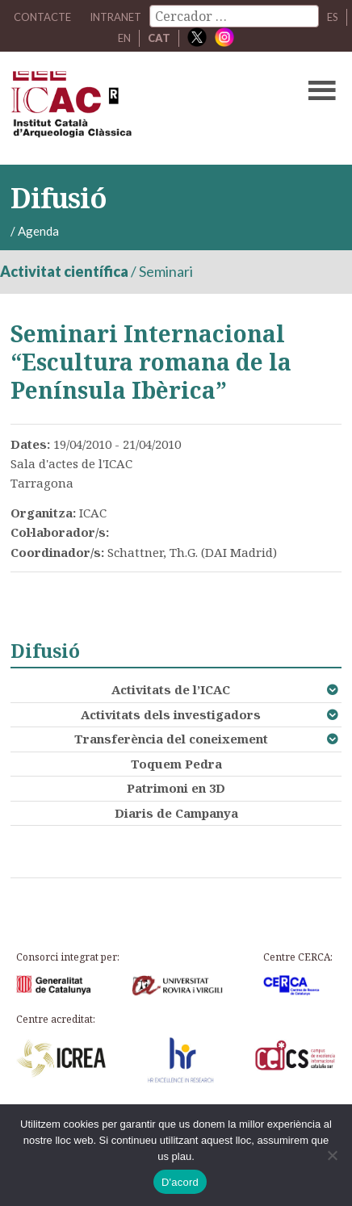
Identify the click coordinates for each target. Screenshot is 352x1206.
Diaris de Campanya (176, 813)
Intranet (115, 16)
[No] (332, 1155)
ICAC (140, 108)
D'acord (180, 1182)
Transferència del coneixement (171, 739)
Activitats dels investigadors (171, 714)
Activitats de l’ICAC (170, 689)
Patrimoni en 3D (176, 788)
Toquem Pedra (176, 764)
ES (332, 16)
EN (124, 37)
